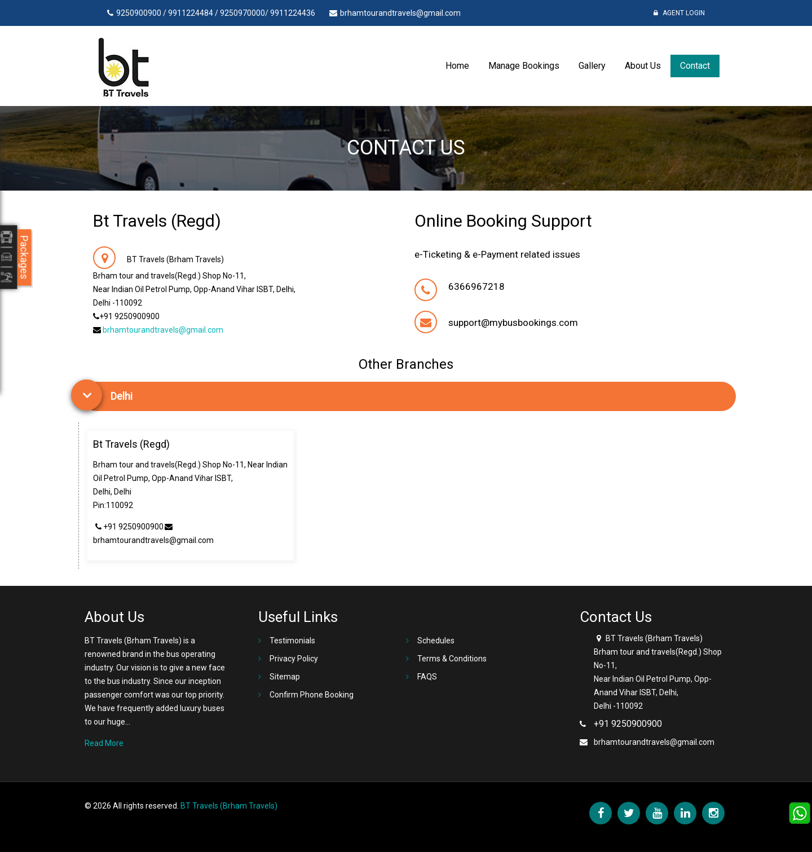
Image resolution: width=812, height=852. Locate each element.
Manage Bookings (523, 65)
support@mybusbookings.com (513, 322)
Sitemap (285, 676)
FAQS (427, 676)
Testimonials (292, 640)
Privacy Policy (294, 658)
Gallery (592, 65)
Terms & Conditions (452, 658)
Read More (104, 743)
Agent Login (679, 13)
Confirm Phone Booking (312, 694)
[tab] (409, 396)
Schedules (435, 640)
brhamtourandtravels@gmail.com (163, 329)
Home (457, 65)
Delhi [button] (122, 396)
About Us (643, 65)
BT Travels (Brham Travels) (228, 805)
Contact (695, 65)
